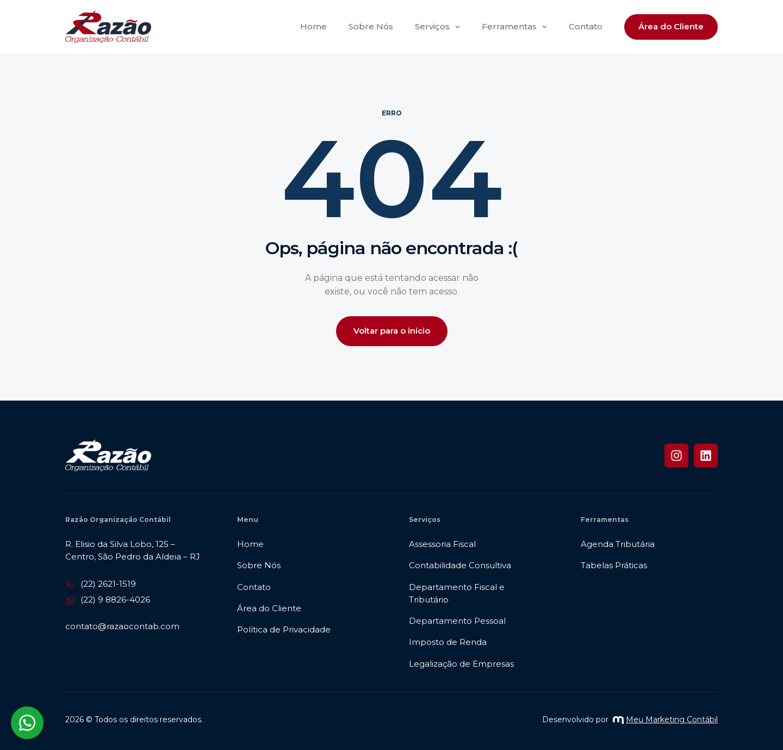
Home (313, 26)
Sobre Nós (371, 26)
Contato (585, 26)
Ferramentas (514, 27)
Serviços (437, 27)
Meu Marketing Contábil (665, 719)
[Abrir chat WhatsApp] (27, 722)
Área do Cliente (671, 26)
